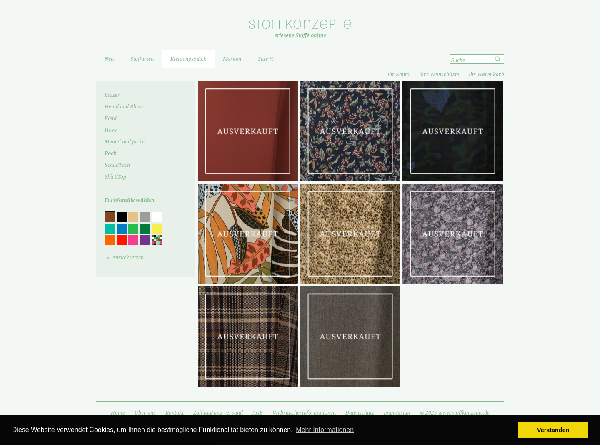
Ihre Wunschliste (439, 75)
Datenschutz (359, 413)
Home (118, 413)
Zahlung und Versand (218, 413)
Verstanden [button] (553, 430)
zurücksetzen (128, 258)
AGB (257, 413)
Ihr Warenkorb (486, 75)
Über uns (145, 413)
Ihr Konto (399, 75)
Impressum (397, 413)
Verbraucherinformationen (304, 413)
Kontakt (174, 413)
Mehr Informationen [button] (325, 429)
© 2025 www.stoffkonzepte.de (455, 413)
